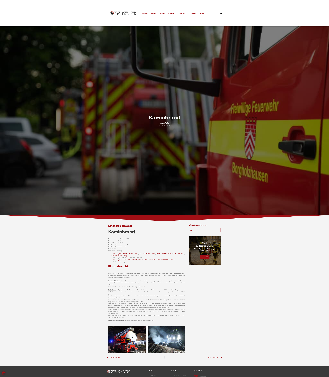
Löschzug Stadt (117, 260)
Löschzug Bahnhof (118, 254)
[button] (3, 373)
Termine (193, 13)
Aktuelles (153, 13)
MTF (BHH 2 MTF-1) (161, 254)
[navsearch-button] (221, 13)
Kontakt (202, 13)
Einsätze (162, 13)
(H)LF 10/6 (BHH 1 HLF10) (130, 260)
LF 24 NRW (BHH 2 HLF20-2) (147, 254)
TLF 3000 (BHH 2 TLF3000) (119, 256)
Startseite (145, 13)
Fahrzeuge (183, 13)
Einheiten (172, 13)
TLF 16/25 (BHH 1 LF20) (168, 260)
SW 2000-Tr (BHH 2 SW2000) (176, 254)
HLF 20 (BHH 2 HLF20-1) (131, 254)
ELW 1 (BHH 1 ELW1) (144, 260)
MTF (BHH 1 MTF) (155, 260)
